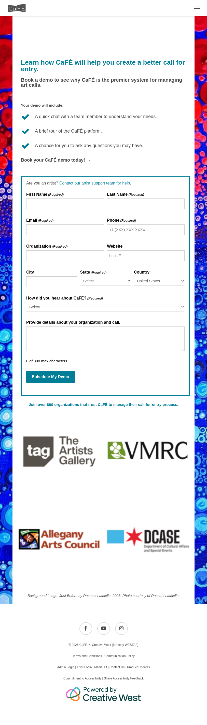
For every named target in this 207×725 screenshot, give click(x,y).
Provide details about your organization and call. (73, 322)
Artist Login (84, 667)
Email (39, 220)
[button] (197, 8)
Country (141, 272)
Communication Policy (119, 656)
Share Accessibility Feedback (124, 678)
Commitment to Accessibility (82, 678)
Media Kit (100, 667)
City (30, 272)
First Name (45, 194)
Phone (121, 220)
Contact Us (117, 667)
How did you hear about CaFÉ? (64, 298)
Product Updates (138, 667)
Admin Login (65, 667)
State (93, 272)
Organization (46, 246)
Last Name (125, 194)
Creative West (101, 645)
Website (114, 246)
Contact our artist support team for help (94, 183)
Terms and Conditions (87, 656)
